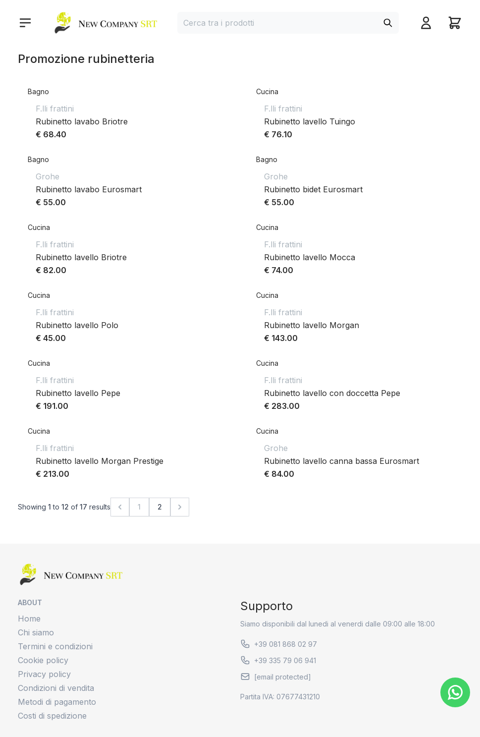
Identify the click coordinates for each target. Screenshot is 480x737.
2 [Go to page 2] (160, 507)
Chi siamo (36, 632)
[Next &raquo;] (179, 507)
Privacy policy (44, 674)
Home (29, 619)
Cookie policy (43, 660)
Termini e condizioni (55, 646)
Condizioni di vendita (56, 688)
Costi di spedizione (52, 716)
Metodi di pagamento (57, 702)
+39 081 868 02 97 (278, 644)
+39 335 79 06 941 (278, 660)
